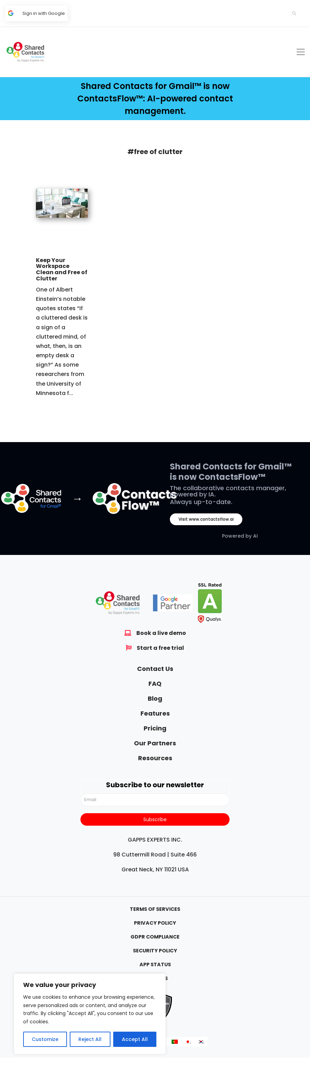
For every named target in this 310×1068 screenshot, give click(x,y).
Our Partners (155, 743)
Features (155, 713)
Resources (155, 758)
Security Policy (155, 950)
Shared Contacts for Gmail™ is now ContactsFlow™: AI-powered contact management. (155, 98)
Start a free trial (160, 648)
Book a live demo (161, 633)
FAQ (155, 683)
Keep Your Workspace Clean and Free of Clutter (61, 269)
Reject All (89, 1039)
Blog (155, 698)
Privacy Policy (155, 922)
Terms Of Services (155, 909)
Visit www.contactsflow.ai (206, 519)
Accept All (135, 1039)
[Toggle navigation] (300, 52)
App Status (155, 964)
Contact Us (155, 668)
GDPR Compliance (155, 936)
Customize (45, 1039)
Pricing (155, 728)
